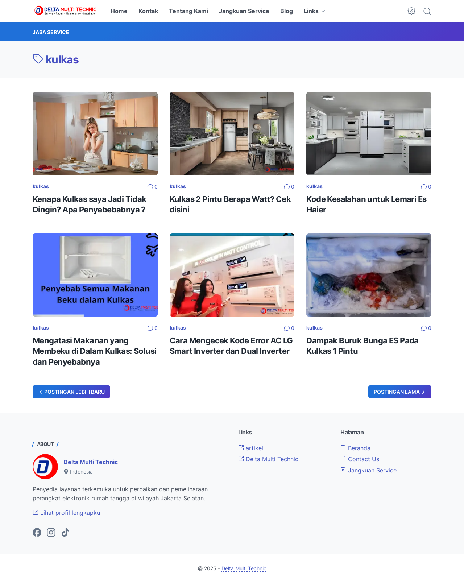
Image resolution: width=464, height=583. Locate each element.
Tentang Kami (188, 11)
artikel (250, 448)
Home (119, 11)
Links (311, 11)
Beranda (355, 448)
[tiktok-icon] (65, 533)
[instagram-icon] (51, 533)
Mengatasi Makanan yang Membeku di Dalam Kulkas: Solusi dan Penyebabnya (94, 351)
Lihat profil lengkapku (66, 512)
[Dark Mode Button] (411, 11)
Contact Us (359, 459)
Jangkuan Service (244, 11)
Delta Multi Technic (90, 462)
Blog (286, 11)
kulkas (41, 186)
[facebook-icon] (37, 533)
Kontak (148, 11)
